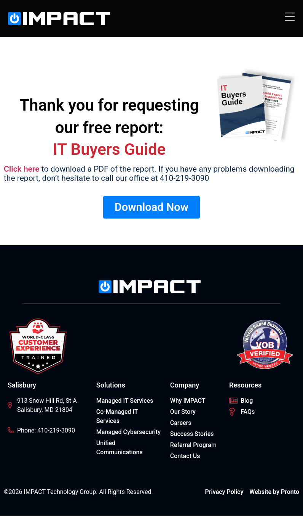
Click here (22, 169)
